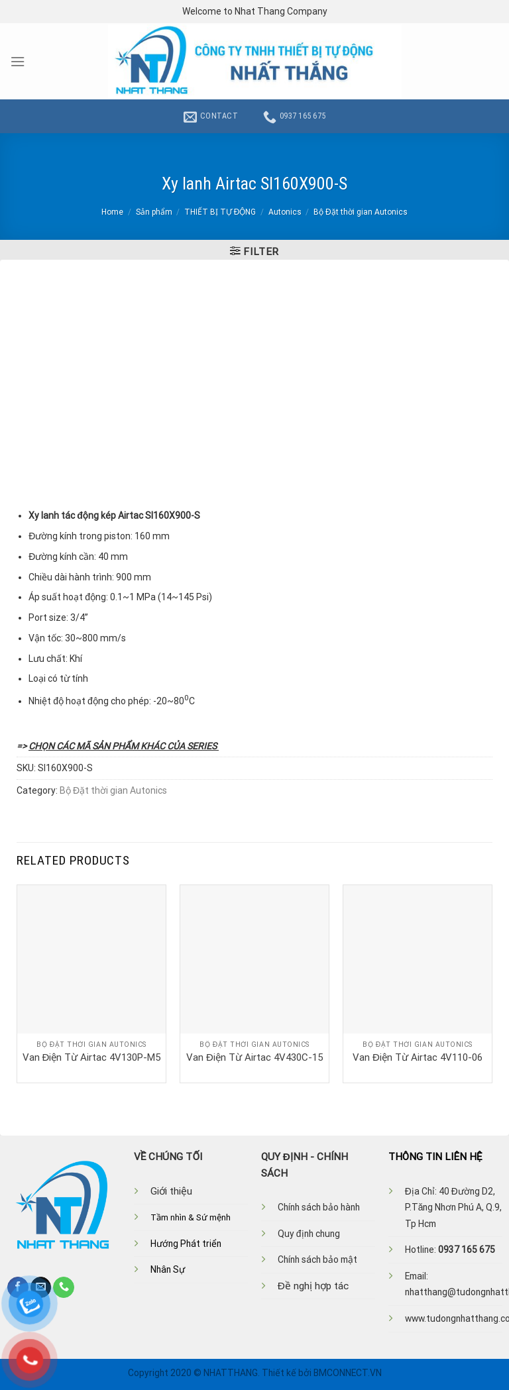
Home (112, 212)
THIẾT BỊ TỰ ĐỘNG (220, 212)
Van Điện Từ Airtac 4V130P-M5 (92, 1057)
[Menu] (17, 62)
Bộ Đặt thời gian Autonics (360, 212)
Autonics (285, 212)
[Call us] (63, 1287)
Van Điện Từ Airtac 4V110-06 (417, 1057)
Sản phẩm (154, 212)
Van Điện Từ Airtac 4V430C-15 (254, 1057)
